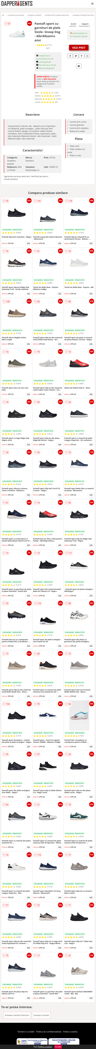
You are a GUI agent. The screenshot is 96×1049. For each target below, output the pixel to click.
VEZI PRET (78, 47)
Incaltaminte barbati (16, 15)
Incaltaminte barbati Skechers (57, 15)
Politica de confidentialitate (49, 1031)
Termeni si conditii (25, 1031)
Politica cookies (70, 1031)
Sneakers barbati (34, 15)
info (28, 243)
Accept (58, 1046)
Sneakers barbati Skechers (83, 15)
